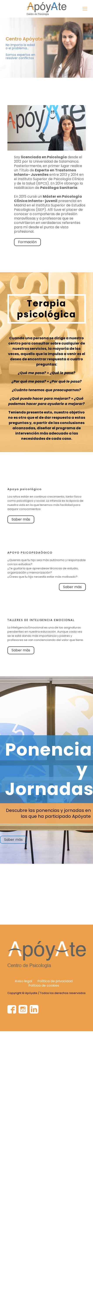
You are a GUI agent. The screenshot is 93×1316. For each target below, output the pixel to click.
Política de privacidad (55, 981)
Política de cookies (44, 985)
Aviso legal (23, 981)
